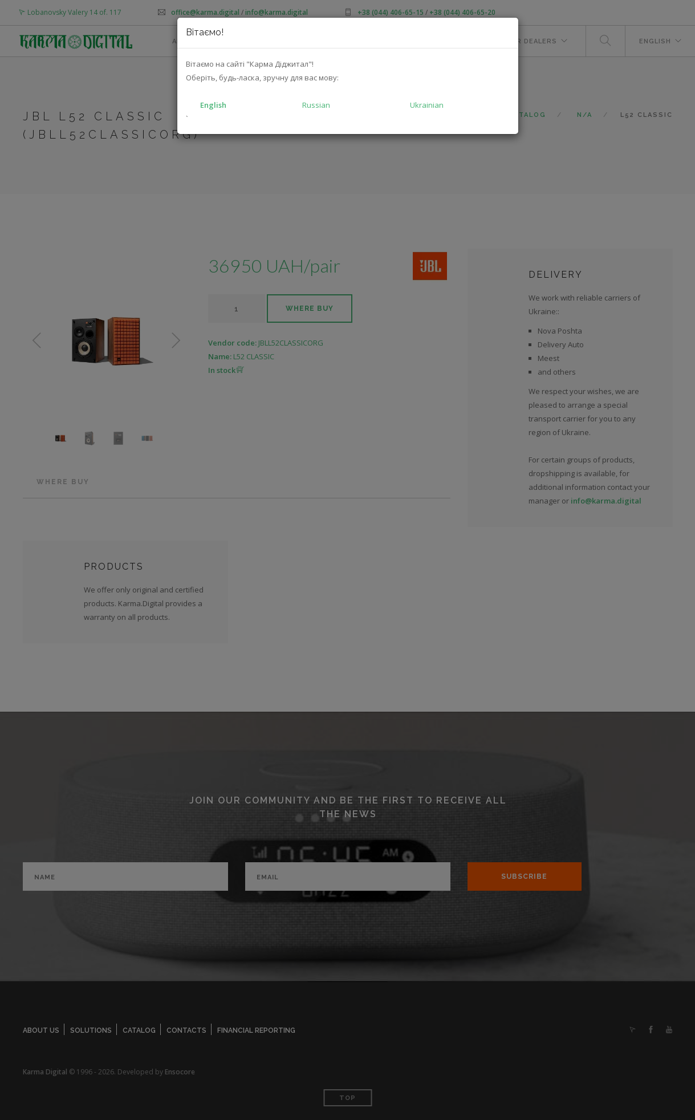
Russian (316, 105)
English (213, 105)
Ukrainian (427, 105)
